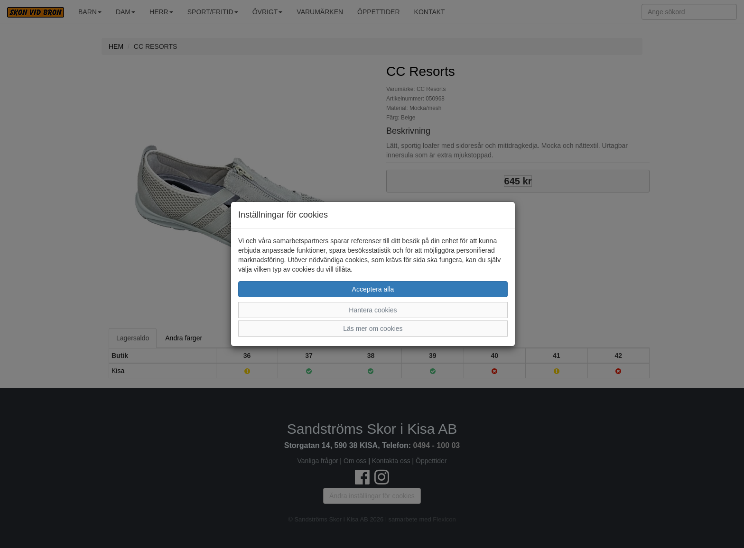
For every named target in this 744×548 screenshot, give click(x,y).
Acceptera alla (373, 289)
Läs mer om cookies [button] (372, 328)
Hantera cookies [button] (373, 310)
